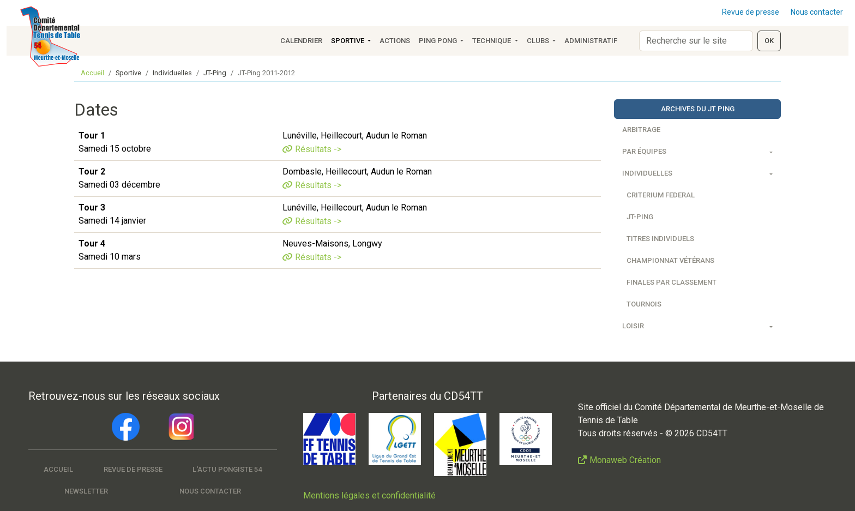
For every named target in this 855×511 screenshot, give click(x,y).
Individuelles (647, 173)
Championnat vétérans (670, 260)
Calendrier (301, 41)
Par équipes (644, 151)
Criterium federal (661, 195)
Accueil (92, 73)
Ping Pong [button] (439, 41)
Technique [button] (492, 41)
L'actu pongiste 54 (227, 469)
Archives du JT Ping (697, 109)
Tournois (644, 304)
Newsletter (86, 491)
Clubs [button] (539, 41)
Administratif (590, 41)
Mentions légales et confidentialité (369, 495)
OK (769, 41)
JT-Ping (640, 217)
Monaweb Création (625, 460)
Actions (395, 41)
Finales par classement (671, 282)
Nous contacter (817, 12)
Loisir (633, 326)
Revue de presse (750, 12)
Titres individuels (660, 239)
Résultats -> (318, 149)
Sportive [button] (348, 41)
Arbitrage (641, 129)
